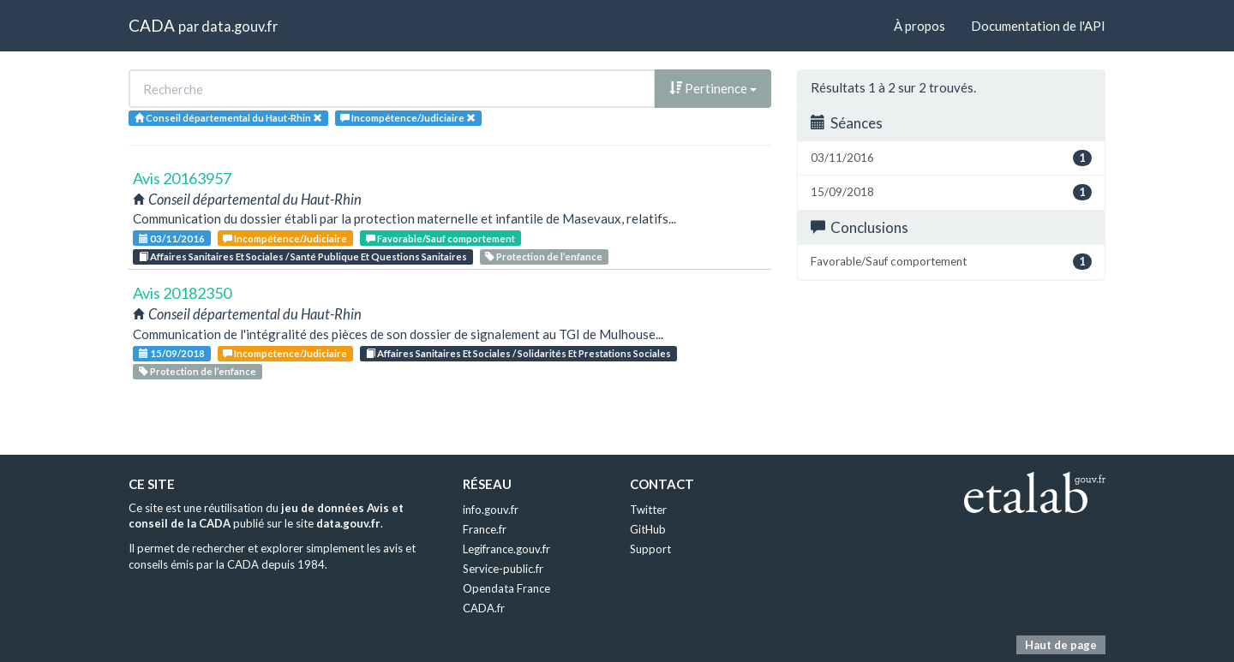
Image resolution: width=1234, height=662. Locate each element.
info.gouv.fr (490, 509)
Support (650, 549)
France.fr (484, 529)
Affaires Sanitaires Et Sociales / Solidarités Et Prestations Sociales (518, 353)
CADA (152, 25)
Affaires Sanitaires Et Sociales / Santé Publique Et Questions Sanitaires (303, 256)
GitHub (648, 529)
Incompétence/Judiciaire (285, 238)
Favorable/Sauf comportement (440, 238)
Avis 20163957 (182, 178)
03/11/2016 (172, 238)
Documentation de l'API (1038, 25)
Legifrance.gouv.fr (506, 549)
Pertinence (713, 88)
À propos (919, 25)
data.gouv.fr (239, 26)
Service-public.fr (503, 569)
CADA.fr (484, 608)
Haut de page (1061, 645)
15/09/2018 (172, 353)
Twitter (648, 509)
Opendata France (506, 588)
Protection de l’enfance (543, 256)
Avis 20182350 (182, 292)
